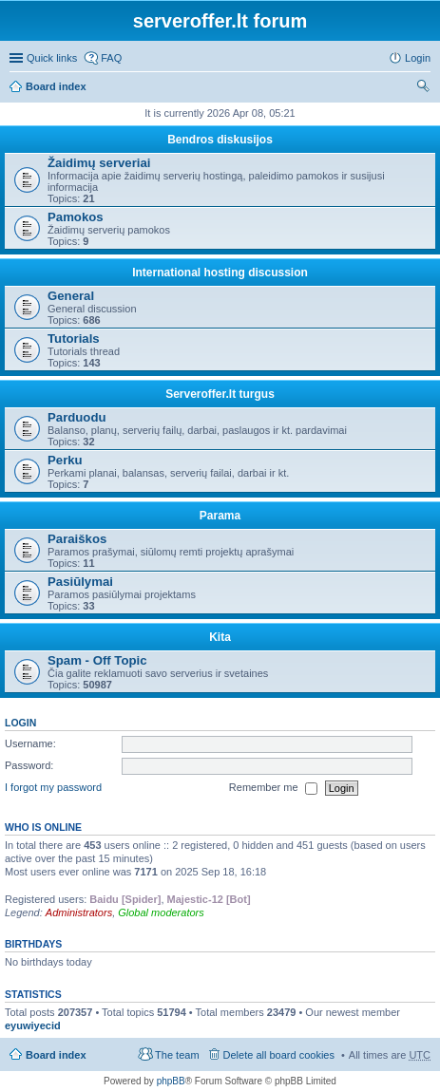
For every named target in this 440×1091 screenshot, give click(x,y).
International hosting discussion (220, 272)
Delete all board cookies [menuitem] (279, 1055)
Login (20, 722)
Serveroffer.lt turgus (220, 394)
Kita (220, 637)
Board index (56, 86)
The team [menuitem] (177, 1055)
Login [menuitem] (417, 58)
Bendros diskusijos (220, 139)
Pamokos (76, 217)
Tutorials (74, 338)
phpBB (171, 1081)
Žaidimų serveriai (99, 163)
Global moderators (161, 912)
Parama (220, 515)
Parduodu (77, 417)
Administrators (79, 912)
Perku (65, 460)
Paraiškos (77, 539)
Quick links (52, 58)
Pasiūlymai (80, 581)
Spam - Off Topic (97, 660)
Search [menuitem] (422, 88)
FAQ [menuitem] (111, 58)
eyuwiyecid (33, 1025)
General (71, 296)
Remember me (273, 788)
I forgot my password (53, 787)
